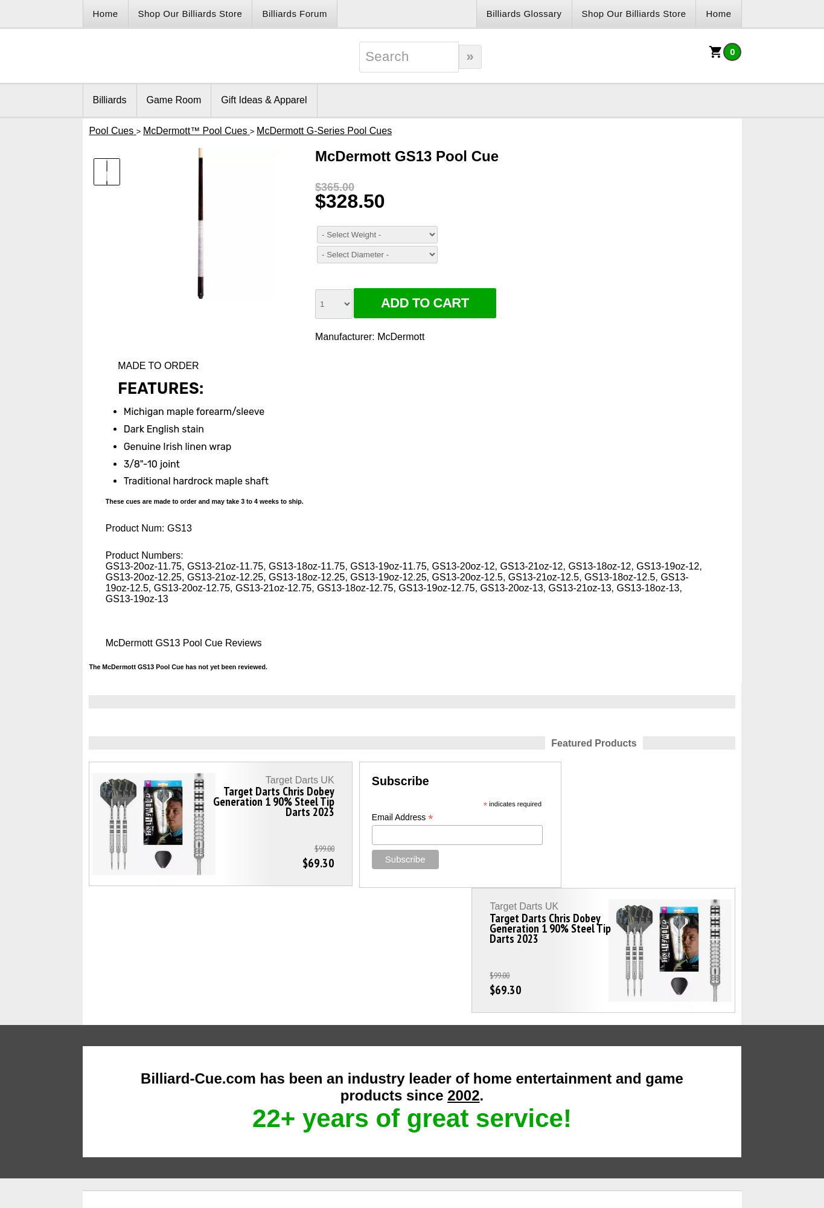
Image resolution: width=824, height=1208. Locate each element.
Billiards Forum (294, 13)
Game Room (174, 100)
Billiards (110, 100)
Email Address (354, 817)
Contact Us (266, 1089)
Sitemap (519, 1089)
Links (114, 1089)
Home (105, 13)
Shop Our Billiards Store (190, 13)
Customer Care (411, 1089)
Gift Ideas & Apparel (264, 100)
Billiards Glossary (524, 13)
